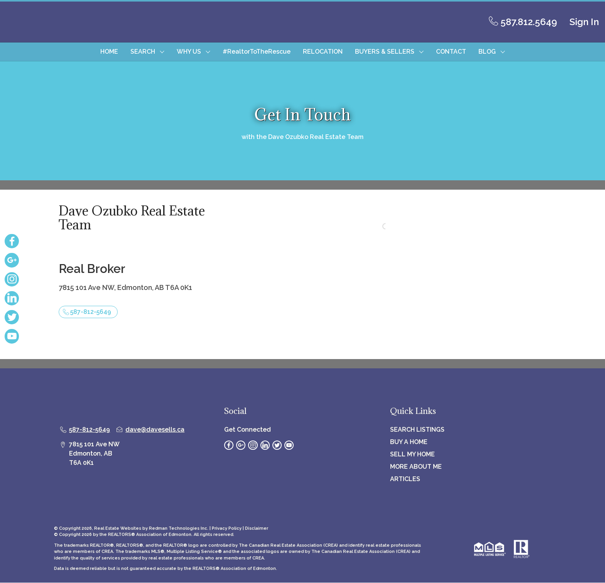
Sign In (584, 21)
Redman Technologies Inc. (179, 528)
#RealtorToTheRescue (257, 51)
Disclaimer (256, 528)
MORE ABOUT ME (416, 466)
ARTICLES (405, 479)
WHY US (189, 51)
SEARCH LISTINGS (417, 429)
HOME (109, 51)
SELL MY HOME (412, 454)
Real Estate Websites (118, 528)
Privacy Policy (227, 528)
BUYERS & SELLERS (384, 51)
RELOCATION (323, 51)
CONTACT (451, 51)
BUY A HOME (409, 442)
